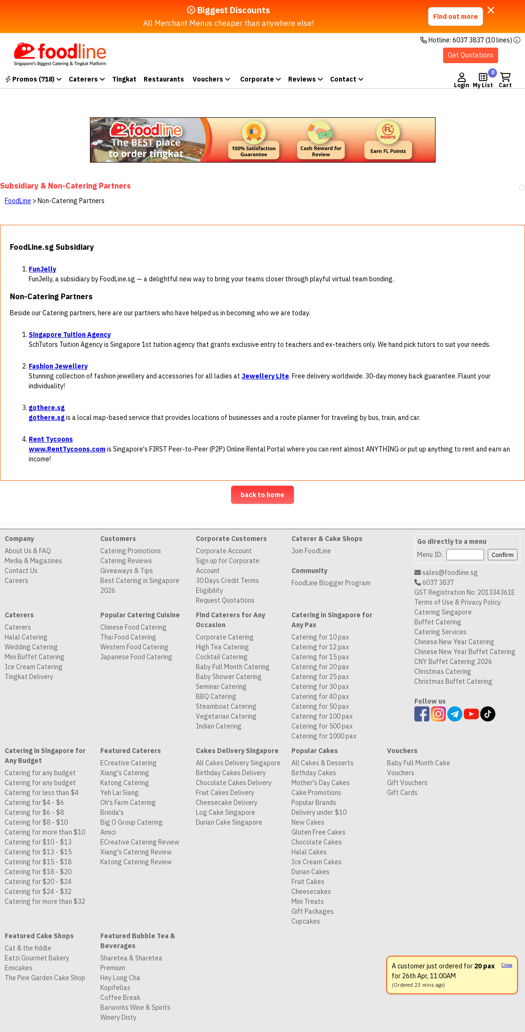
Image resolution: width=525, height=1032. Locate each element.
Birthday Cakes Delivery (231, 773)
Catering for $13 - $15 (38, 852)
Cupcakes (305, 921)
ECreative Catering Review (139, 842)
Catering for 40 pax (320, 696)
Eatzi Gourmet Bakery (37, 958)
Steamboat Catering (226, 706)
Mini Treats (307, 901)
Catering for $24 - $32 (38, 891)
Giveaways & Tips (126, 570)
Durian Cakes (310, 872)
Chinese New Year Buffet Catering (465, 651)
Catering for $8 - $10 (36, 822)
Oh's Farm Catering (128, 802)
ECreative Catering (128, 763)
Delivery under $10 (319, 812)
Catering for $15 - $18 (38, 862)
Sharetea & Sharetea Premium (131, 963)
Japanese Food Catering (136, 657)
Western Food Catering (134, 647)
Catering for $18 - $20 (38, 872)
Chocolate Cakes (316, 842)
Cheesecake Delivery (227, 802)
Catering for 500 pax (322, 726)
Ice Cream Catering (34, 667)
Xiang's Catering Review (136, 852)
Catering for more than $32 (45, 901)
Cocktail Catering (222, 657)
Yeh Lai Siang (119, 792)
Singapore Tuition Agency (70, 334)
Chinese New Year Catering (454, 642)
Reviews (305, 79)
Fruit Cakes (307, 881)
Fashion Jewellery (58, 366)
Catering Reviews (126, 561)
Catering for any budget (40, 773)
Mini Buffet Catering (35, 657)
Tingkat (124, 79)
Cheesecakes (311, 891)
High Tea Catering (222, 647)
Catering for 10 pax (320, 637)
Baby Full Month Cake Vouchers (418, 768)
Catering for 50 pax (320, 706)
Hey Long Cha (120, 978)
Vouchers (211, 79)
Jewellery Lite (265, 376)
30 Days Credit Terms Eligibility (227, 585)
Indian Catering (219, 726)
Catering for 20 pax (320, 667)
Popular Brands (313, 802)
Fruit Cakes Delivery (225, 792)
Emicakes (18, 968)
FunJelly (42, 269)
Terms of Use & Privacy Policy (457, 602)
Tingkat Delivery (29, 676)
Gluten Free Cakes (318, 832)
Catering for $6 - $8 (34, 812)
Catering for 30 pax (320, 686)
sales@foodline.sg (446, 572)
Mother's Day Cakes (320, 782)
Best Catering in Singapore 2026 (139, 585)
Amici (108, 832)
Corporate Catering (225, 637)
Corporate (260, 79)
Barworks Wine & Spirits (135, 1007)
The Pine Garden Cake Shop (45, 978)
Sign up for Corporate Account (227, 566)
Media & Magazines (33, 561)
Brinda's (112, 812)
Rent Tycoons (51, 439)
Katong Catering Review (136, 862)
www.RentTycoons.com (67, 449)
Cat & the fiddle (28, 948)
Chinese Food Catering (133, 627)
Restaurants (164, 79)
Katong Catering (124, 782)
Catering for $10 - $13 (38, 842)
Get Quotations (470, 55)
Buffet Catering (437, 622)
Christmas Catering (442, 671)
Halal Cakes (309, 852)
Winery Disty (118, 1017)
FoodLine (18, 201)
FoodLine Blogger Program (331, 583)
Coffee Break (120, 997)
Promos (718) (33, 79)
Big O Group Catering (131, 822)
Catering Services (440, 632)
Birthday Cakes (313, 773)
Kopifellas (115, 987)
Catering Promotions (130, 551)
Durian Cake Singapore (229, 822)
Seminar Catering (221, 686)
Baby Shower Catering (229, 676)
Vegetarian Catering (226, 716)
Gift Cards (402, 792)
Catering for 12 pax (320, 647)
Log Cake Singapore (225, 812)
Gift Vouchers (407, 782)
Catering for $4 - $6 (34, 802)
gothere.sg (47, 407)
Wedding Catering (31, 647)
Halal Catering (26, 637)
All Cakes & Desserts (322, 763)
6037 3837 (434, 582)
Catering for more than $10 (45, 832)
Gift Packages (312, 911)
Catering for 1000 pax (323, 736)
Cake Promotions (316, 792)
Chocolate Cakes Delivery (234, 782)
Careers (16, 580)
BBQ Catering (216, 696)
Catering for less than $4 (42, 792)
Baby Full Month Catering (233, 667)
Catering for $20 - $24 (38, 881)
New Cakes (307, 822)
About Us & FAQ (28, 551)
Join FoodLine (311, 551)
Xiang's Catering (124, 773)
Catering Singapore (443, 612)
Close (506, 965)
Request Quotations (225, 600)
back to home (262, 495)
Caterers (87, 79)
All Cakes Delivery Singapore (238, 763)
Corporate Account (224, 551)
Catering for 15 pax (320, 657)
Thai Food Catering (128, 637)
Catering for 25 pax (320, 676)
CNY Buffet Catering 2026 (453, 661)
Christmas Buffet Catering (453, 681)
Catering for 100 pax (322, 716)
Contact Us (21, 570)
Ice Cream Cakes (316, 862)
